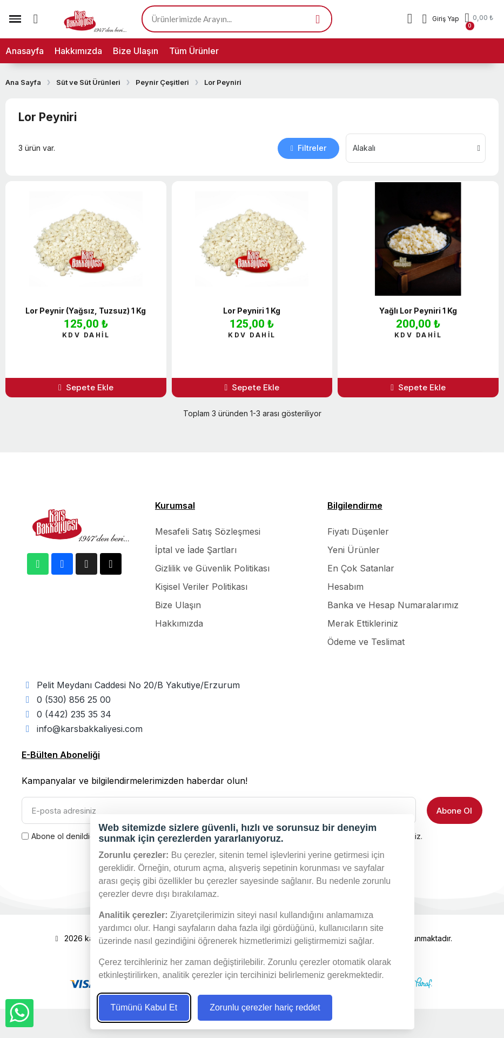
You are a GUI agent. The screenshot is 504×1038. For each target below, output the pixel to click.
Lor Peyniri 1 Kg (251, 310)
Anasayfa (24, 50)
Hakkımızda (78, 50)
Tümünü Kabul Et (144, 1007)
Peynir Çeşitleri (162, 82)
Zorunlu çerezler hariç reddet (265, 1007)
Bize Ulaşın (135, 50)
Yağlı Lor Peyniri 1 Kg (418, 310)
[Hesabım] (440, 18)
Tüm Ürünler (194, 50)
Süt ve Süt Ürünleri (88, 82)
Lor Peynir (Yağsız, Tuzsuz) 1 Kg (85, 310)
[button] (35, 18)
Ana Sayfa (23, 82)
